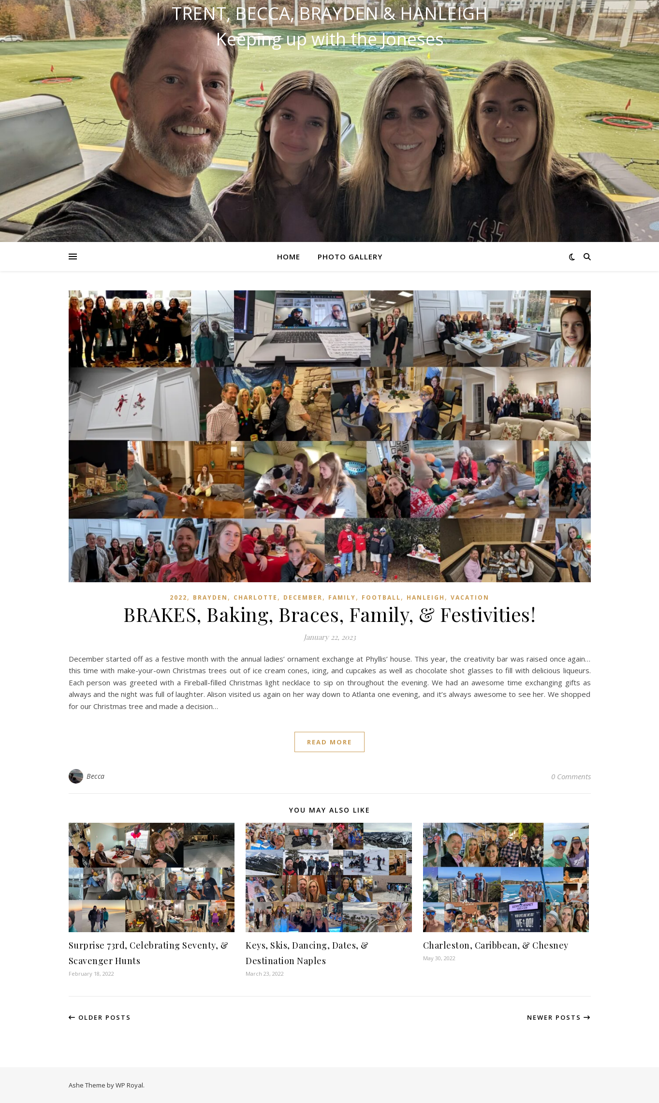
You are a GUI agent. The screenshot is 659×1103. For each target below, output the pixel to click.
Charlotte (256, 597)
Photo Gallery (350, 256)
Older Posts (100, 1017)
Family (342, 597)
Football (381, 597)
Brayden (210, 597)
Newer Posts (559, 1017)
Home (288, 256)
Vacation (470, 597)
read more (329, 742)
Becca (96, 776)
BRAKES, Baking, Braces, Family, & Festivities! (329, 614)
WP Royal (129, 1085)
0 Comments (571, 776)
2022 (178, 597)
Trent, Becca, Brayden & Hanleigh (330, 13)
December (302, 597)
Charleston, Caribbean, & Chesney (496, 945)
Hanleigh (426, 597)
